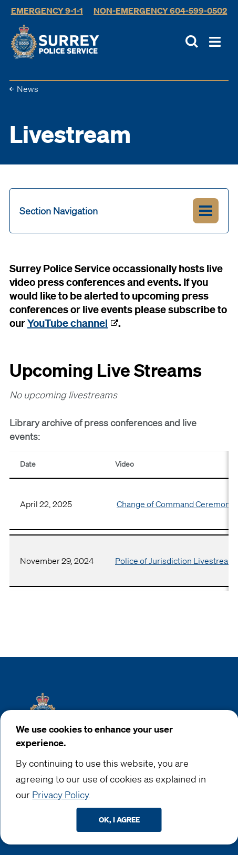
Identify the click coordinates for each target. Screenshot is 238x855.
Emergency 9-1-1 (47, 10)
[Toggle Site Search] (191, 41)
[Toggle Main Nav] (214, 41)
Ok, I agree (119, 820)
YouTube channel (67, 322)
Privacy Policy (60, 794)
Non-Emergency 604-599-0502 (160, 10)
